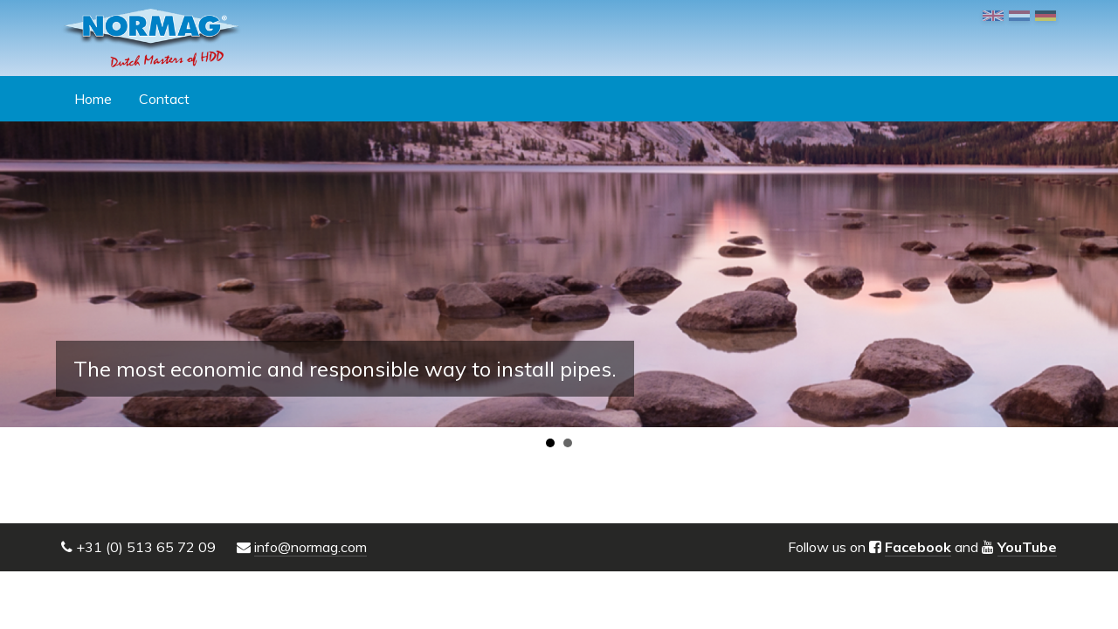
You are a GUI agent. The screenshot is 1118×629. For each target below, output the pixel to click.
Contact (164, 98)
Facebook (918, 547)
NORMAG (151, 38)
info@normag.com (310, 547)
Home (93, 98)
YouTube (1027, 547)
